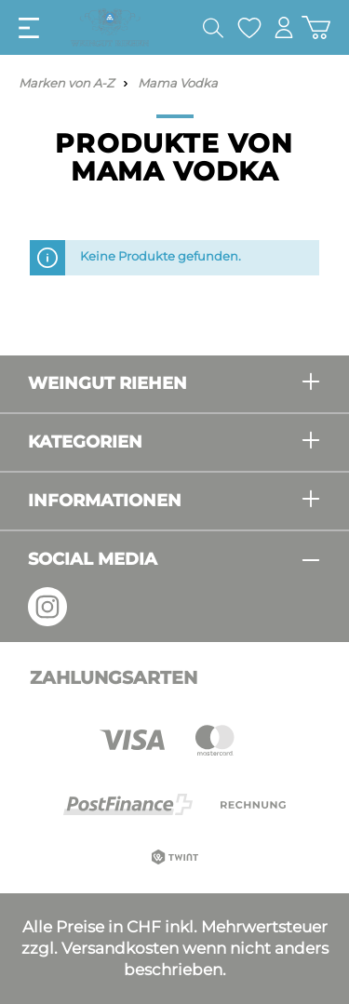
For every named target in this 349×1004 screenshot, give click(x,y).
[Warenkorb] (316, 27)
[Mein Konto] (284, 27)
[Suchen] (213, 28)
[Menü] (29, 28)
